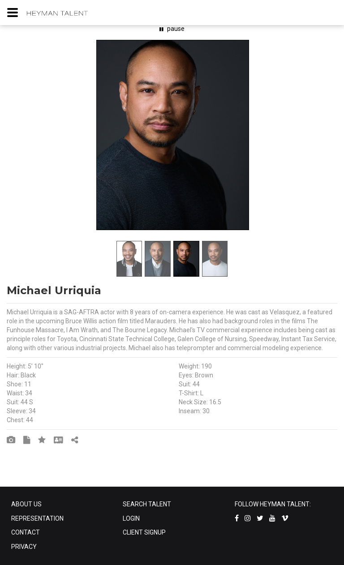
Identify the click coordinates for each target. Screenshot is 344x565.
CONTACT (25, 532)
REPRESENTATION (37, 518)
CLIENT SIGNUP (144, 532)
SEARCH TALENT (147, 504)
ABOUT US (26, 504)
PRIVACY (24, 546)
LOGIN (131, 518)
